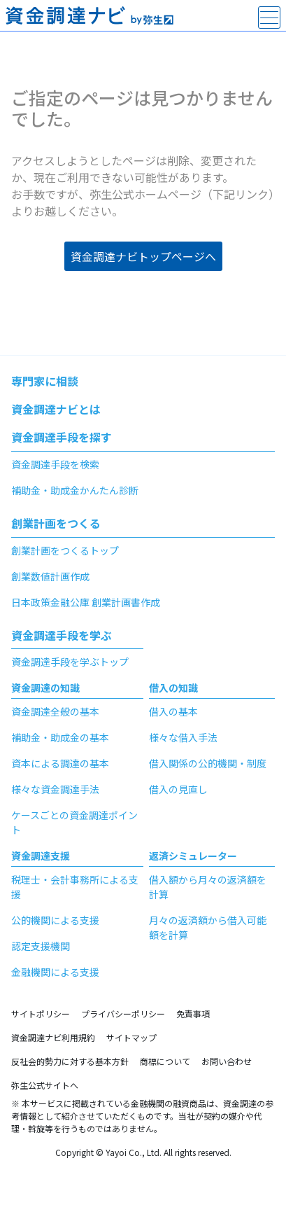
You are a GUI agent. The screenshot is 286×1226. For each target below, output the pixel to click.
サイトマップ (131, 1037)
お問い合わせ (226, 1061)
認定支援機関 (40, 946)
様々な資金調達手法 (55, 789)
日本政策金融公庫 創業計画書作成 (85, 602)
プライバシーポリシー (123, 1013)
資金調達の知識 (45, 688)
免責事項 (193, 1013)
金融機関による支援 (55, 972)
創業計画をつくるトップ (65, 550)
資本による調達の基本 (60, 763)
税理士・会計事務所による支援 (74, 886)
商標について (165, 1061)
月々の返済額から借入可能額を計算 (207, 927)
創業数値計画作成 (50, 576)
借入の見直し (178, 789)
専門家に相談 (44, 380)
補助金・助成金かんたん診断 (74, 490)
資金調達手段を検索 (55, 464)
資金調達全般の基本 (55, 711)
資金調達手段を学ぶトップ (70, 662)
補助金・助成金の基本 (60, 737)
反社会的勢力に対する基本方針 (70, 1061)
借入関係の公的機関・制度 (207, 763)
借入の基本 (173, 711)
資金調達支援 (40, 856)
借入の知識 (173, 688)
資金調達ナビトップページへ (143, 256)
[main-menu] (269, 17)
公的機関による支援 (55, 920)
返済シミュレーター (193, 856)
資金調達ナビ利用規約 (53, 1037)
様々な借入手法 (183, 737)
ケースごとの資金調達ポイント (74, 822)
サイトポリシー (40, 1013)
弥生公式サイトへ (44, 1085)
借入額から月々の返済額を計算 (207, 886)
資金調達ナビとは (56, 408)
